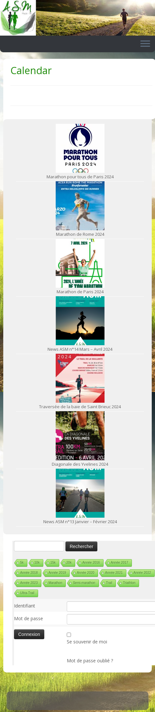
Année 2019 (57, 572)
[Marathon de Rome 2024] (80, 205)
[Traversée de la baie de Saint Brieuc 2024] (80, 378)
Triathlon (129, 583)
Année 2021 (114, 572)
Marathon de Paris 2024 (80, 292)
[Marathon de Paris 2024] (80, 263)
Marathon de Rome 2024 (80, 234)
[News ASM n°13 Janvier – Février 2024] (80, 493)
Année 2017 (119, 562)
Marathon (55, 583)
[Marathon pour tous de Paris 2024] (80, 148)
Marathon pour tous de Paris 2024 (80, 177)
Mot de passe (28, 618)
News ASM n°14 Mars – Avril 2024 (80, 349)
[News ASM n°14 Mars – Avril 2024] (80, 320)
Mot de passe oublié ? (90, 660)
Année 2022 (142, 572)
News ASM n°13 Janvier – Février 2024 (80, 522)
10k (37, 562)
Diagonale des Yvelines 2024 (80, 464)
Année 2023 (29, 583)
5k (22, 562)
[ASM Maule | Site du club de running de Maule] (77, 18)
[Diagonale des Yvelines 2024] (80, 435)
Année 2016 (91, 562)
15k (53, 562)
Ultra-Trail (27, 593)
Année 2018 (29, 572)
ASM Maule (83, 705)
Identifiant (24, 606)
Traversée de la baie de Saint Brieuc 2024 (80, 407)
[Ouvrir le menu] (145, 44)
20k (69, 562)
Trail (109, 583)
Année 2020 (85, 572)
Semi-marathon (84, 583)
